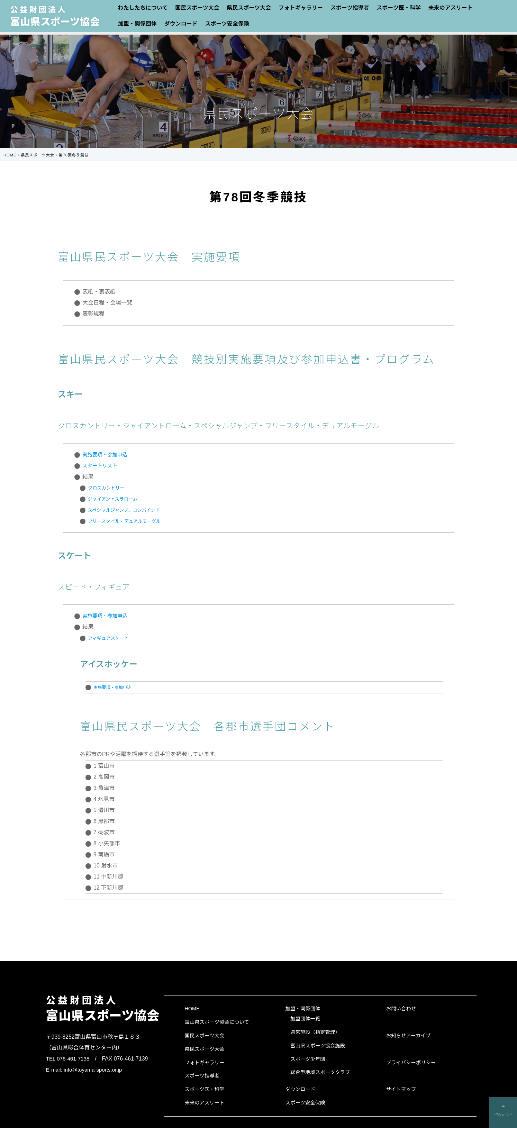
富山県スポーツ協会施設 (317, 1045)
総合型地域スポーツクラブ (320, 1072)
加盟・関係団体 (137, 24)
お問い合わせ (401, 1008)
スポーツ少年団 (307, 1059)
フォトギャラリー (204, 1062)
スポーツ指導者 (201, 1076)
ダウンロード (181, 24)
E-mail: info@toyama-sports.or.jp (86, 1070)
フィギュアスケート (112, 638)
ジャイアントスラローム (118, 499)
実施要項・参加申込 (107, 454)
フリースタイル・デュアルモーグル (132, 521)
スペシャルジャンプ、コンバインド (131, 510)
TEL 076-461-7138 (68, 1059)
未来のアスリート (204, 1103)
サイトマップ (401, 1089)
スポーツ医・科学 (204, 1089)
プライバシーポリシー (411, 1062)
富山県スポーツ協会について (216, 1022)
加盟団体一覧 (305, 1018)
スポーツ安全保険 (227, 24)
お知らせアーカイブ (408, 1035)
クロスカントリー (110, 488)
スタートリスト (101, 466)
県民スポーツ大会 (204, 1049)
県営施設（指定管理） (315, 1032)
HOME (191, 1008)
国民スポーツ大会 (204, 1035)
